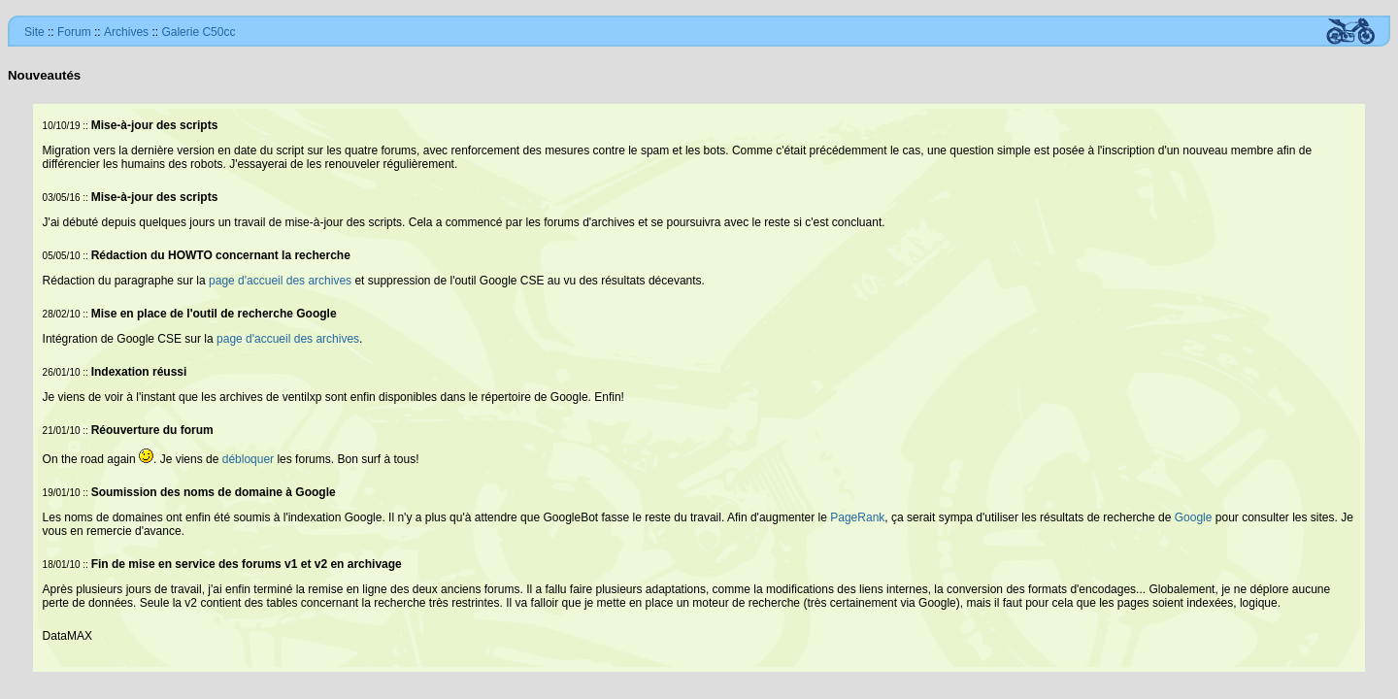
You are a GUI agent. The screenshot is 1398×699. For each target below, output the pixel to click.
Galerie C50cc (198, 32)
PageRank (857, 517)
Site (34, 32)
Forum (74, 32)
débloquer (248, 459)
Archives (126, 32)
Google (1194, 517)
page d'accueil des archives (280, 280)
